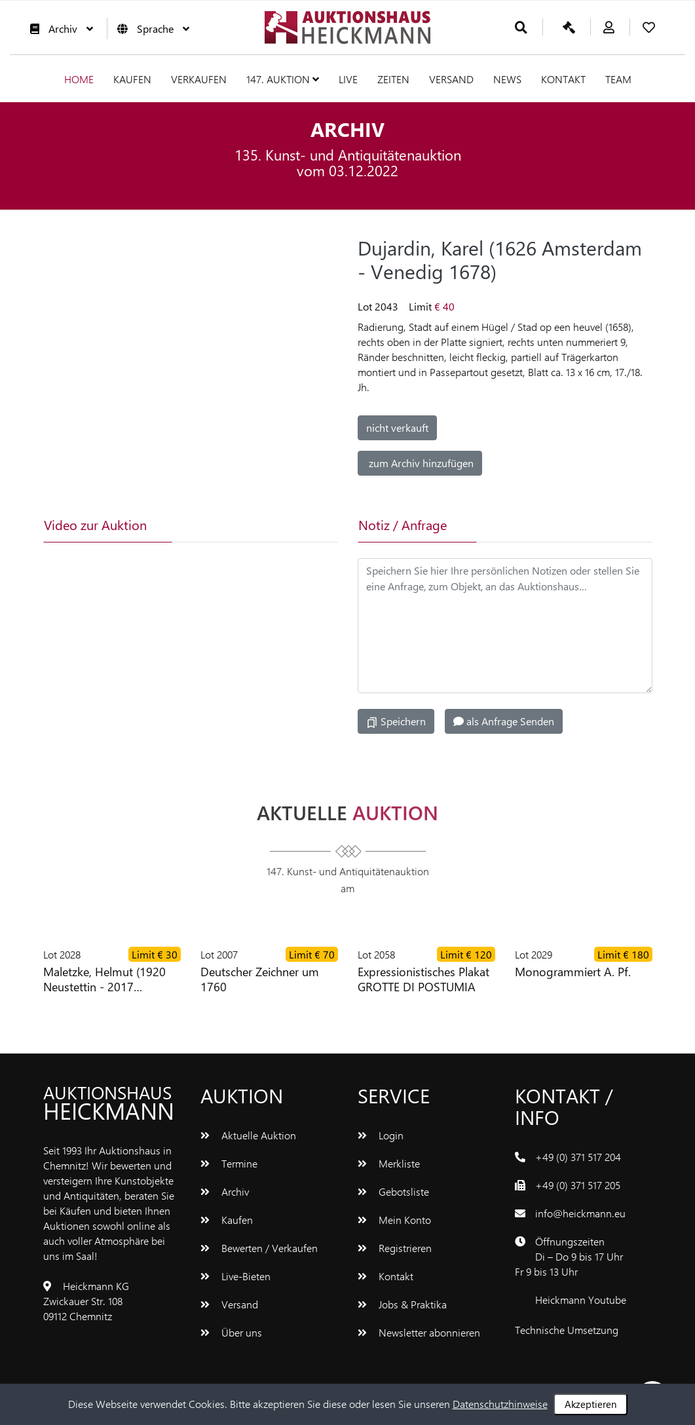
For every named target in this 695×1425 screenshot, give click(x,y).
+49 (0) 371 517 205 (577, 1185)
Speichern (396, 721)
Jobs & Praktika (402, 1304)
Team (618, 79)
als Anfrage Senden (503, 721)
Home (79, 79)
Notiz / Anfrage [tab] (402, 524)
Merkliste (389, 1163)
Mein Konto (394, 1219)
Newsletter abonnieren (419, 1332)
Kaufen (132, 79)
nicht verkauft (397, 427)
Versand (451, 79)
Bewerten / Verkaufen (259, 1248)
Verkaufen (199, 79)
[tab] (222, 524)
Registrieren (395, 1248)
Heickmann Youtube (580, 1299)
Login (381, 1135)
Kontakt (563, 79)
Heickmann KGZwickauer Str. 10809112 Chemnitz (86, 1301)
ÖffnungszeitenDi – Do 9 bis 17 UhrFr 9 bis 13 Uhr (569, 1256)
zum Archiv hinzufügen (420, 463)
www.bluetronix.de (556, 1345)
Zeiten (393, 79)
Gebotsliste (393, 1191)
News (507, 79)
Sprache (150, 28)
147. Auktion (282, 79)
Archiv (58, 28)
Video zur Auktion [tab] (95, 524)
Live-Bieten (235, 1276)
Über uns (231, 1332)
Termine (228, 1163)
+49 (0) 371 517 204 (578, 1157)
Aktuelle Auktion (248, 1135)
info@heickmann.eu (580, 1213)
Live (348, 79)
